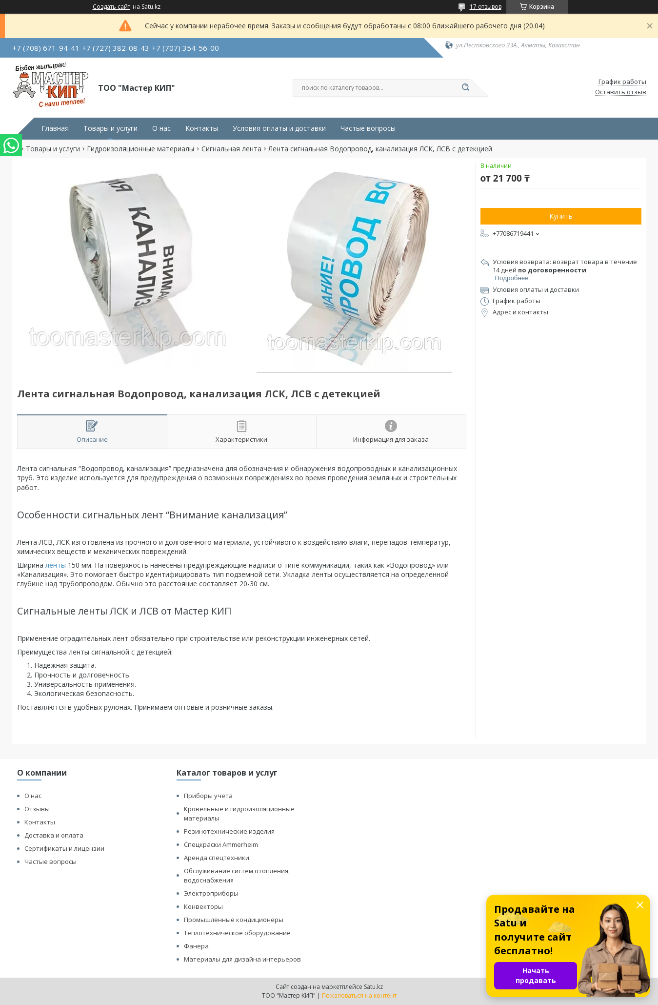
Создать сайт (111, 6)
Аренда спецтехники (216, 857)
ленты (55, 565)
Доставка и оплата (53, 835)
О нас (161, 128)
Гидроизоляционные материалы (140, 148)
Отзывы (37, 808)
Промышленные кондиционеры (233, 919)
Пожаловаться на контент (359, 995)
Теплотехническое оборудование (237, 932)
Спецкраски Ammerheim (221, 844)
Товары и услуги (110, 128)
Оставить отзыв (620, 92)
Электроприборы (211, 893)
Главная (55, 128)
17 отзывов (485, 6)
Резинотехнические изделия (229, 831)
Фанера (196, 946)
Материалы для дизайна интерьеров (242, 959)
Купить (561, 216)
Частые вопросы (368, 128)
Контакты (201, 128)
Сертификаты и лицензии (64, 848)
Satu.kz (373, 987)
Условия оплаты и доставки (279, 128)
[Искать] (466, 88)
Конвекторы (203, 906)
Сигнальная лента (231, 148)
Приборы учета (208, 795)
